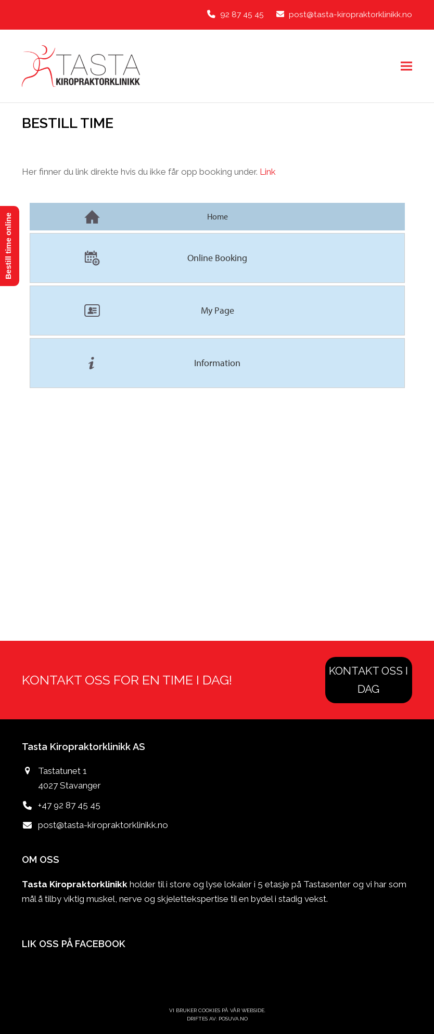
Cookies (209, 1010)
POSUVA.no (233, 1019)
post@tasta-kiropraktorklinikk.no (103, 825)
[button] (406, 65)
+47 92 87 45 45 (69, 805)
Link (268, 171)
